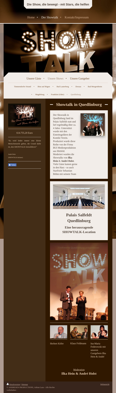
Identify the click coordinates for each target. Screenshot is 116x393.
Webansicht (104, 384)
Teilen (12, 165)
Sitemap (24, 384)
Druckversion (13, 384)
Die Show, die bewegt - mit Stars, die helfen (58, 4)
